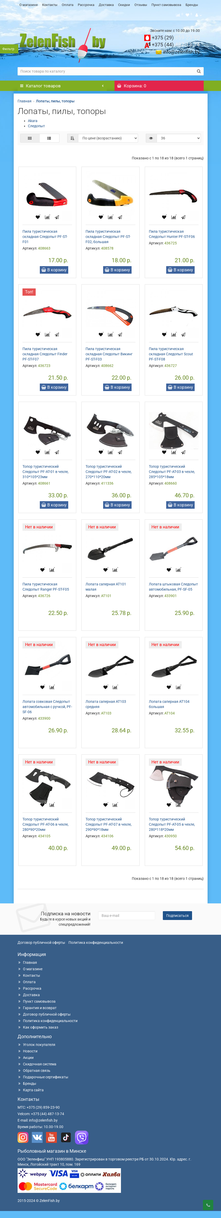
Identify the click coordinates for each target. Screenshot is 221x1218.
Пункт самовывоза (166, 5)
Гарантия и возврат (37, 1015)
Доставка (106, 5)
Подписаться (177, 922)
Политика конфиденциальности (95, 949)
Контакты (49, 5)
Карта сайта (31, 1097)
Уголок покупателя (36, 1052)
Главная (25, 100)
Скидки (124, 5)
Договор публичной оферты (41, 949)
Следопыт (36, 125)
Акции (26, 1065)
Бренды (192, 5)
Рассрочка (86, 5)
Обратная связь (34, 1077)
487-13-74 (176, 43)
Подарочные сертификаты (43, 1084)
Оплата (67, 5)
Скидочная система (37, 1071)
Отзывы (140, 5)
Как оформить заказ (38, 1034)
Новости (27, 1058)
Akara (32, 119)
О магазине (28, 5)
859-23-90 (176, 36)
